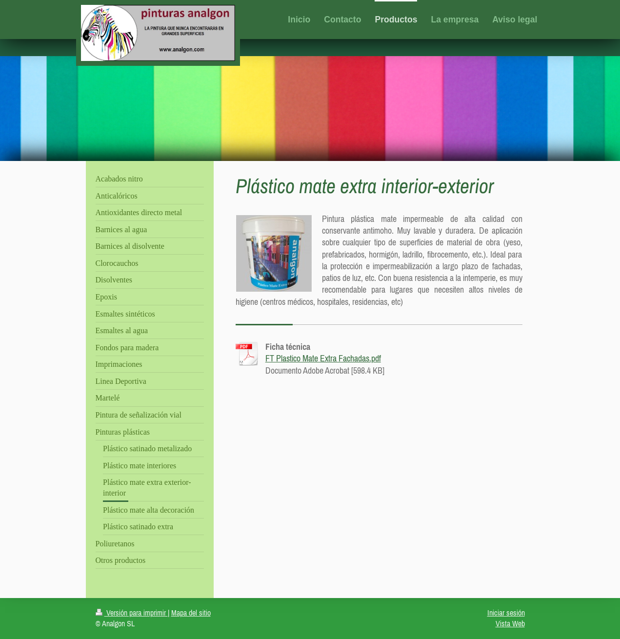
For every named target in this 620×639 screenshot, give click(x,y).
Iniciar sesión (506, 612)
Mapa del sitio (191, 612)
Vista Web (510, 623)
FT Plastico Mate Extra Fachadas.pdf (323, 358)
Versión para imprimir (132, 612)
